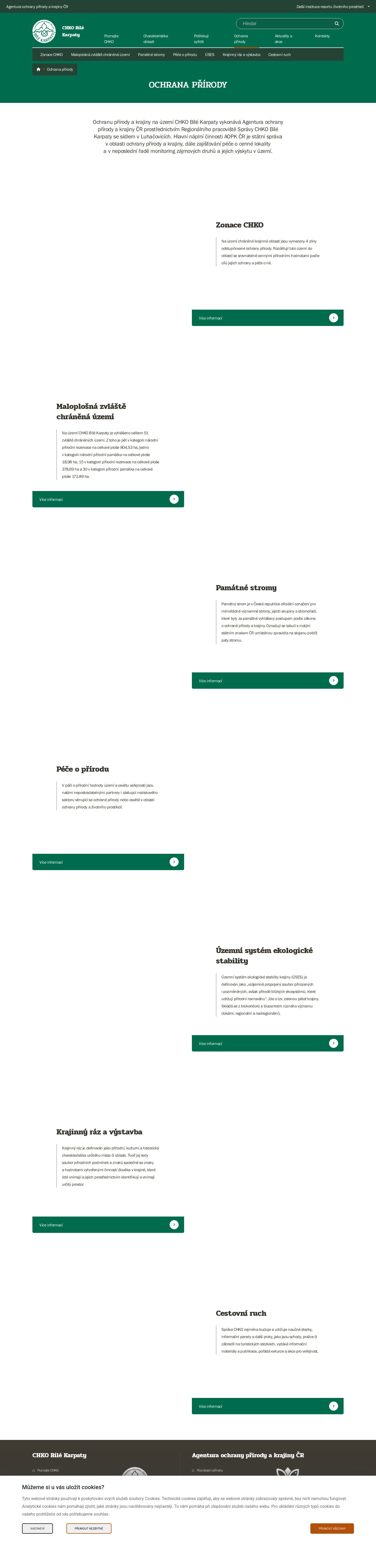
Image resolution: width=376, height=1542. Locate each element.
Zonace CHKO (51, 54)
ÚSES (209, 54)
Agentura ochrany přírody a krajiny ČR (37, 6)
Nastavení (37, 1528)
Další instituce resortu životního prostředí (330, 6)
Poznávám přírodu (210, 1470)
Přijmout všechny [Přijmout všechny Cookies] (332, 1528)
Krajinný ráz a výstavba (241, 54)
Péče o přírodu (185, 54)
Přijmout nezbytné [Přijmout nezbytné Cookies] (89, 1528)
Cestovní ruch (279, 54)
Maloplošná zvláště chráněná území (100, 54)
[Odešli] (336, 23)
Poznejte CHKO (48, 1470)
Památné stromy (151, 54)
